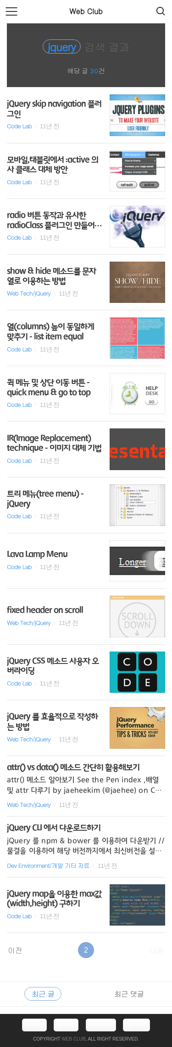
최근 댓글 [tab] (129, 993)
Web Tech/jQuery (28, 293)
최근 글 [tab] (43, 993)
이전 (15, 950)
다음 (157, 950)
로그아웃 (101, 1025)
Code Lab (19, 125)
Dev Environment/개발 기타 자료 (48, 865)
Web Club (85, 11)
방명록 (66, 1025)
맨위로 (136, 1025)
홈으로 (34, 1025)
